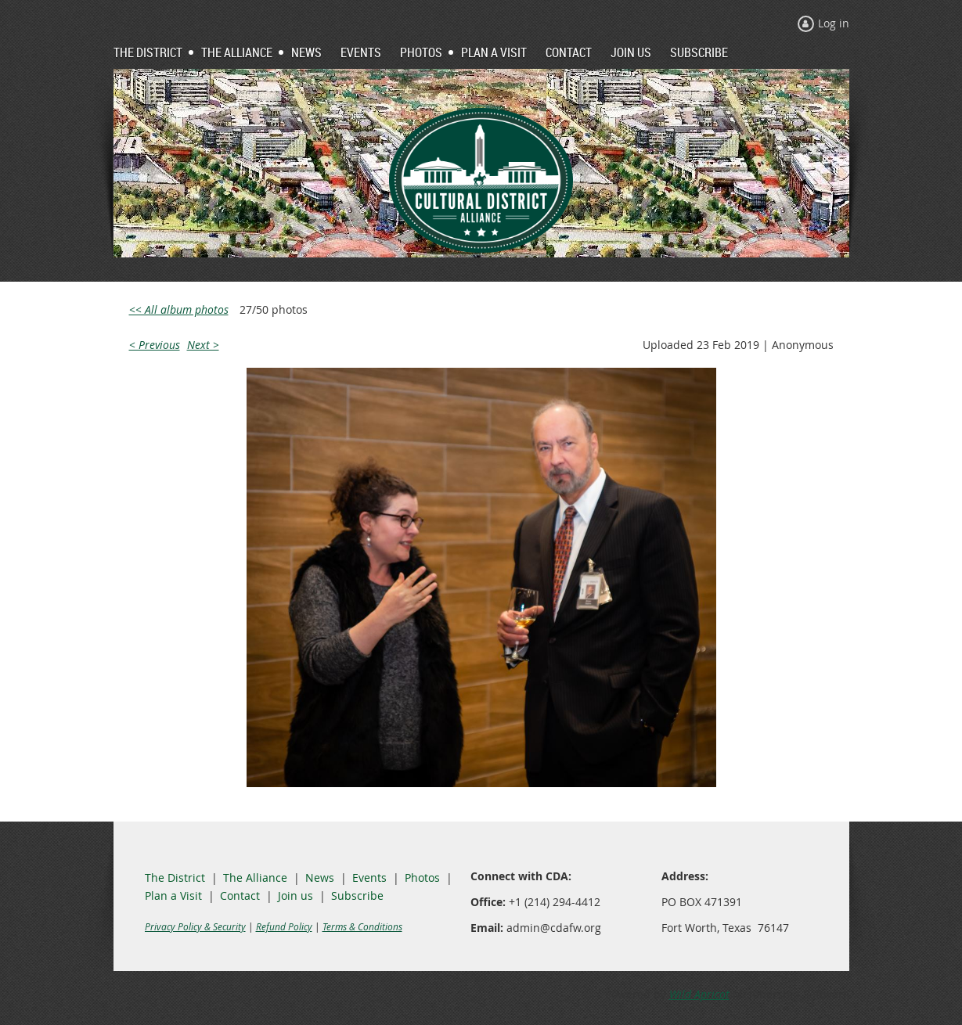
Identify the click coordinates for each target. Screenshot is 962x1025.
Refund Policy (284, 926)
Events (369, 877)
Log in (833, 23)
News (319, 877)
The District (175, 877)
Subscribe (357, 895)
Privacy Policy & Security (195, 926)
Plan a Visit (173, 895)
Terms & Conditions (362, 926)
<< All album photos (179, 309)
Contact (240, 895)
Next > (203, 344)
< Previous (154, 344)
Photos (422, 877)
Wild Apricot (699, 994)
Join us (295, 895)
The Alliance (255, 877)
